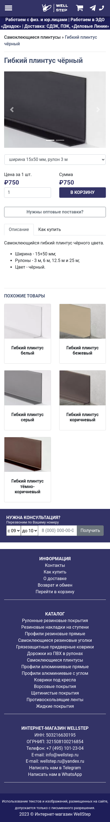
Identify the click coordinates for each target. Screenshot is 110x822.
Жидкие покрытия (55, 706)
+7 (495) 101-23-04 (65, 748)
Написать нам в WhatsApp (55, 774)
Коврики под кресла (55, 679)
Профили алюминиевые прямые (55, 666)
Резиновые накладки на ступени (55, 627)
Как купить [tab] (49, 229)
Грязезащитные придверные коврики (55, 647)
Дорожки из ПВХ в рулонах (55, 653)
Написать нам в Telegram (55, 767)
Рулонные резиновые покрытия (55, 620)
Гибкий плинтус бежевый (82, 350)
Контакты (55, 565)
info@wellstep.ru (62, 754)
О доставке (55, 578)
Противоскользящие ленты (55, 699)
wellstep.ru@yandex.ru (62, 761)
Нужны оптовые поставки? (55, 211)
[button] (11, 109)
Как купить (55, 572)
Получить (90, 530)
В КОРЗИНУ (82, 192)
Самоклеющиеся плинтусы (32, 37)
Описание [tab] (19, 229)
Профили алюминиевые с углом (55, 673)
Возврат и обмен (55, 585)
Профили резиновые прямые (55, 633)
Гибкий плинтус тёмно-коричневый (28, 486)
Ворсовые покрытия (55, 686)
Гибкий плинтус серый (28, 417)
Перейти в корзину (55, 591)
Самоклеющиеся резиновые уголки (55, 640)
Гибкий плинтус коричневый (82, 417)
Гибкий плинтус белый (28, 350)
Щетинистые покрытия (55, 693)
